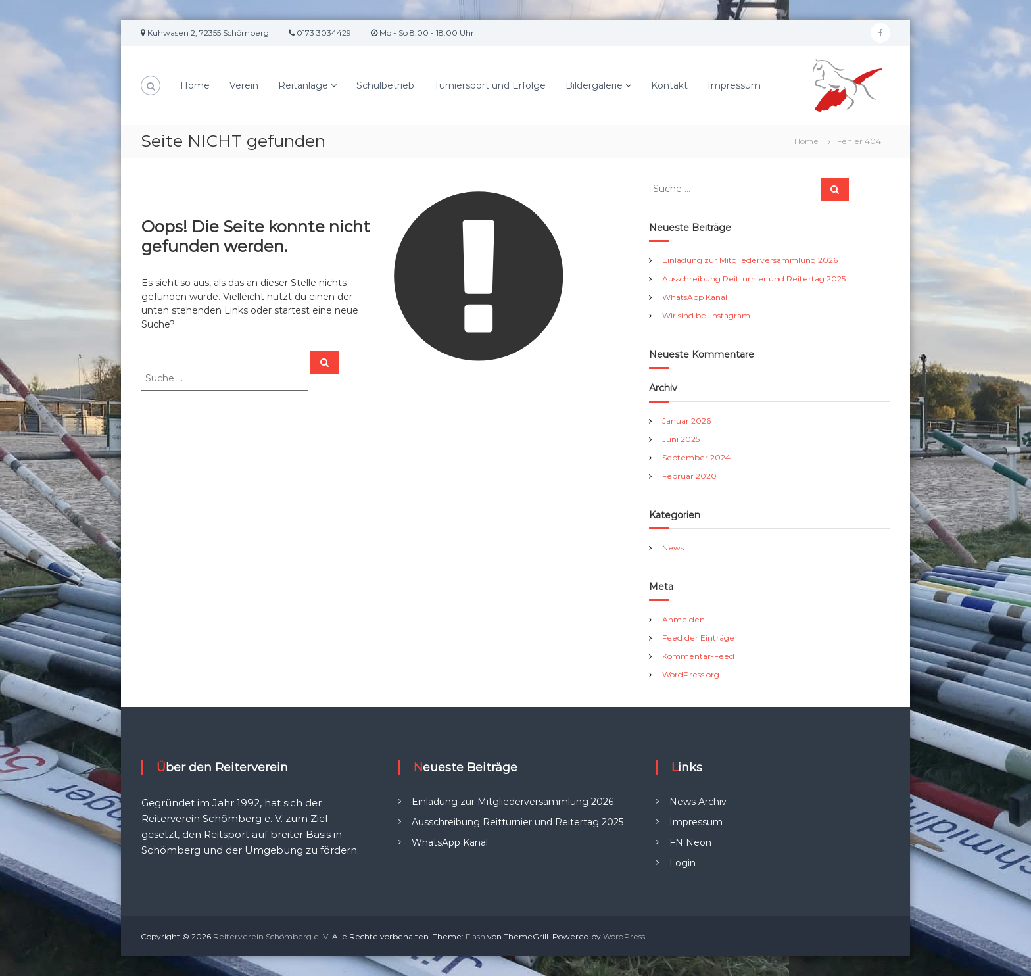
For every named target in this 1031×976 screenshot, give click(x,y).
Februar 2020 (689, 476)
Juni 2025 (681, 439)
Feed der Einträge (698, 638)
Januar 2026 (686, 421)
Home (195, 85)
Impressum (734, 85)
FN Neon (690, 842)
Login (682, 863)
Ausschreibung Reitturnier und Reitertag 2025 (754, 278)
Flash (475, 936)
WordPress (624, 936)
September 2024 (696, 457)
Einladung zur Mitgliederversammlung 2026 (750, 260)
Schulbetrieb (385, 85)
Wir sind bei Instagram (706, 315)
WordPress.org (690, 674)
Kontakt (669, 85)
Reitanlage (303, 85)
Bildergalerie (594, 85)
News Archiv (698, 802)
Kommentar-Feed (698, 656)
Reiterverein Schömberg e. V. (271, 936)
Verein (243, 85)
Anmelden (683, 619)
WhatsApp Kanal (694, 297)
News (673, 547)
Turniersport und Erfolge (490, 85)
